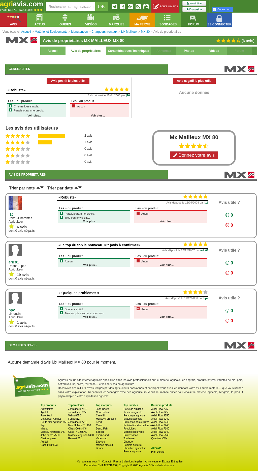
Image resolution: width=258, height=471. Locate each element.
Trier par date (60, 188)
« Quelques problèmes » (78, 293)
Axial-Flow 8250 (160, 412)
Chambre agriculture (134, 448)
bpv (205, 298)
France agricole (132, 451)
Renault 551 (75, 438)
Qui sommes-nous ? (88, 461)
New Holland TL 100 (79, 425)
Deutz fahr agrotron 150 (54, 422)
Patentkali (46, 415)
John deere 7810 (77, 409)
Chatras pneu (48, 438)
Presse (117, 461)
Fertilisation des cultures (137, 425)
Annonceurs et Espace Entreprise (163, 461)
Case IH (100, 415)
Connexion (194, 9)
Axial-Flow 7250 (160, 409)
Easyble (100, 441)
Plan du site (157, 451)
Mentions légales (133, 461)
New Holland (103, 412)
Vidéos (214, 51)
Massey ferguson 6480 (81, 435)
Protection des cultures (136, 422)
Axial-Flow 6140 (160, 431)
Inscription (194, 3)
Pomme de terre (132, 445)
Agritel (44, 412)
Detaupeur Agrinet (51, 418)
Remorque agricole (134, 415)
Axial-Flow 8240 (160, 422)
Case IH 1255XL (77, 431)
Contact (106, 461)
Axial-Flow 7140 (160, 428)
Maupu (44, 428)
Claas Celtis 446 (77, 428)
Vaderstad (101, 438)
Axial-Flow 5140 (160, 435)
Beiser (99, 448)
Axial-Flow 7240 (160, 425)
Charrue (128, 441)
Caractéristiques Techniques (128, 51)
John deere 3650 (77, 412)
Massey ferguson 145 (53, 431)
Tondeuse (128, 438)
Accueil (53, 51)
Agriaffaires (47, 409)
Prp (43, 425)
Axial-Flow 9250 (160, 415)
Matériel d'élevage (133, 431)
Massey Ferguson (106, 418)
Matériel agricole (132, 418)
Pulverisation (130, 435)
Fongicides (129, 428)
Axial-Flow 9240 (160, 418)
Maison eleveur (104, 445)
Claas (99, 425)
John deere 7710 (77, 422)
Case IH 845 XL (49, 445)
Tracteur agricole (132, 412)
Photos (189, 51)
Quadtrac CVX (159, 438)
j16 (128, 95)
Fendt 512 (74, 418)
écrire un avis (165, 6)
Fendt (99, 422)
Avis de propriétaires (86, 51)
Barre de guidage (133, 409)
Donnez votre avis (194, 155)
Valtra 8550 (74, 415)
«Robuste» (17, 90)
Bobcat (100, 431)
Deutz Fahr (102, 428)
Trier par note (22, 188)
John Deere (102, 409)
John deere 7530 (50, 435)
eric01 (204, 250)
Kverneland (102, 435)
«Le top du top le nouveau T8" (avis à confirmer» (99, 245)
